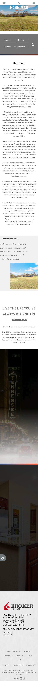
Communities (8, 655)
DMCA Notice (7, 665)
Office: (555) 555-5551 (13, 622)
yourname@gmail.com (13, 617)
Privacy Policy (18, 665)
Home (9, 651)
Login (19, 659)
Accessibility (30, 665)
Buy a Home (16, 651)
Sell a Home (27, 651)
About (18, 655)
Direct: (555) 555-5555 (13, 619)
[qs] (24, 40)
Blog (23, 655)
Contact (30, 655)
